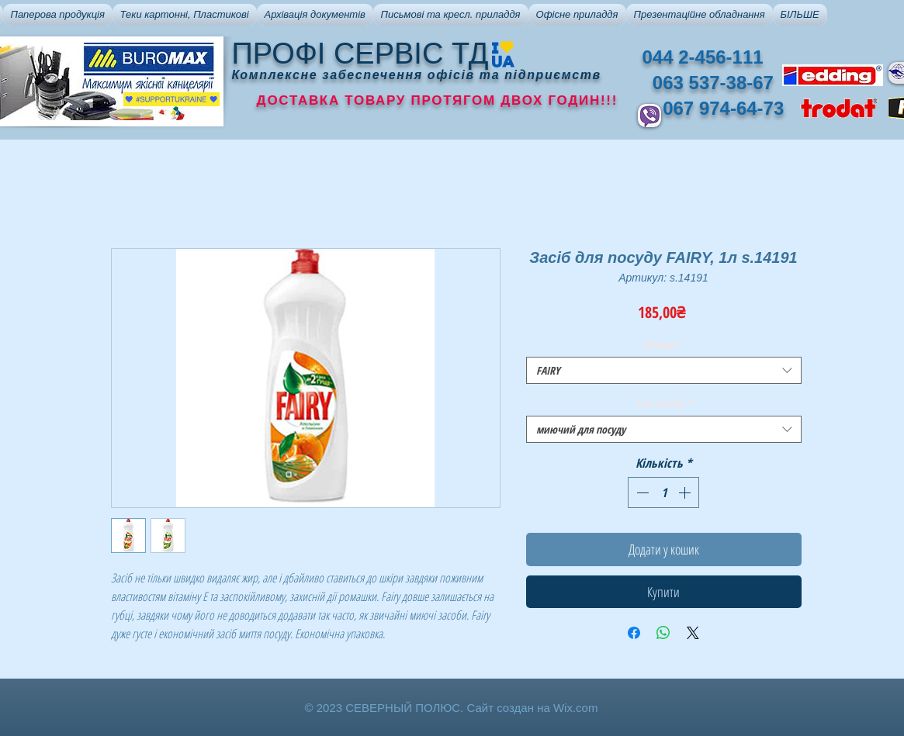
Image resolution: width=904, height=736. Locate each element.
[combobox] (664, 370)
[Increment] (686, 492)
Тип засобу (664, 402)
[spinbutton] (663, 492)
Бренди (663, 344)
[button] (58, 15)
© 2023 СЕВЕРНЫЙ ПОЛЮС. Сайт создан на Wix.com (451, 707)
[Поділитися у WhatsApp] (663, 633)
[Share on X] (693, 633)
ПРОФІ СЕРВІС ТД (360, 53)
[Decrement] (641, 492)
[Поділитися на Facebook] (634, 633)
